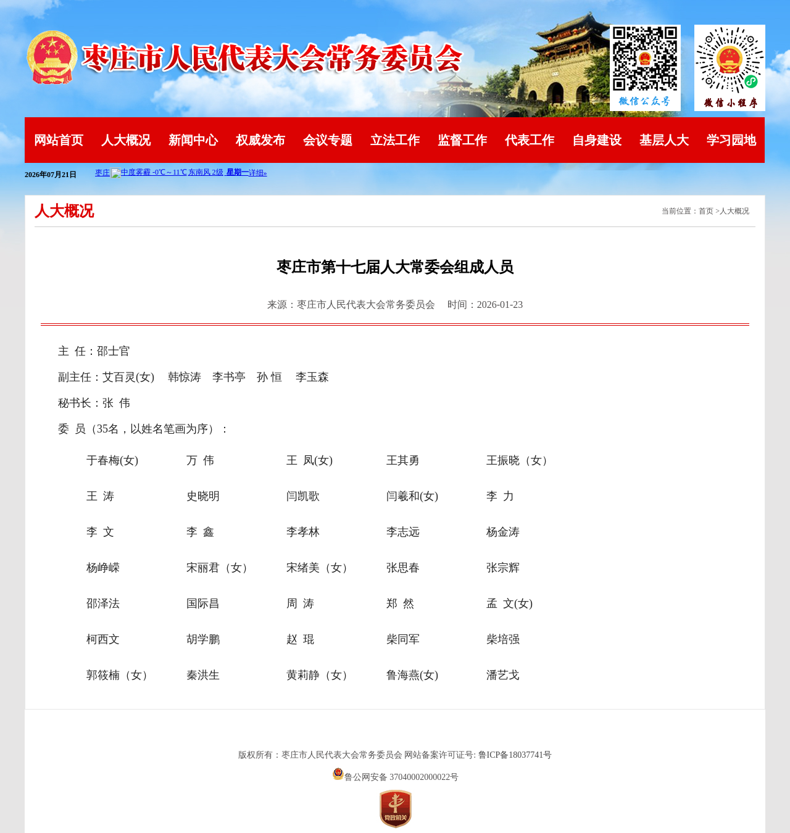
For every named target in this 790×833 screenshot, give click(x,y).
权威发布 (260, 140)
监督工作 (462, 140)
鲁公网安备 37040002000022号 (395, 777)
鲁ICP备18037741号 (515, 755)
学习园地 (731, 140)
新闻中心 (193, 140)
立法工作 (395, 140)
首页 (706, 211)
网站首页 (58, 140)
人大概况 (126, 140)
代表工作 (529, 140)
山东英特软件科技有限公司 (395, 732)
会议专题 (327, 140)
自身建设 (597, 140)
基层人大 (664, 140)
